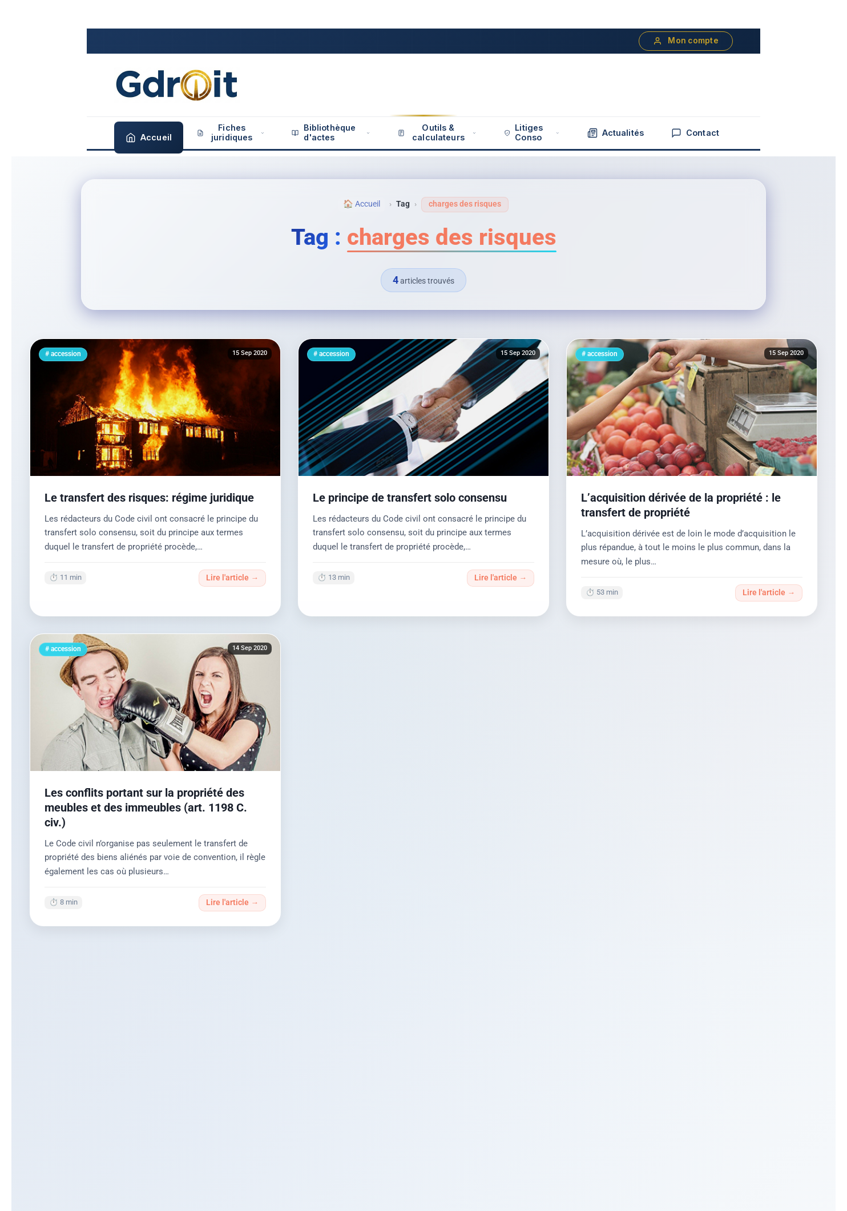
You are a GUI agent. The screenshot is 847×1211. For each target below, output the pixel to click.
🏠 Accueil (361, 204)
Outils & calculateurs (437, 132)
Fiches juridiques (230, 132)
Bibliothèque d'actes (331, 132)
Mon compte (686, 41)
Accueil (149, 137)
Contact (695, 133)
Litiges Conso (532, 132)
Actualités (615, 133)
